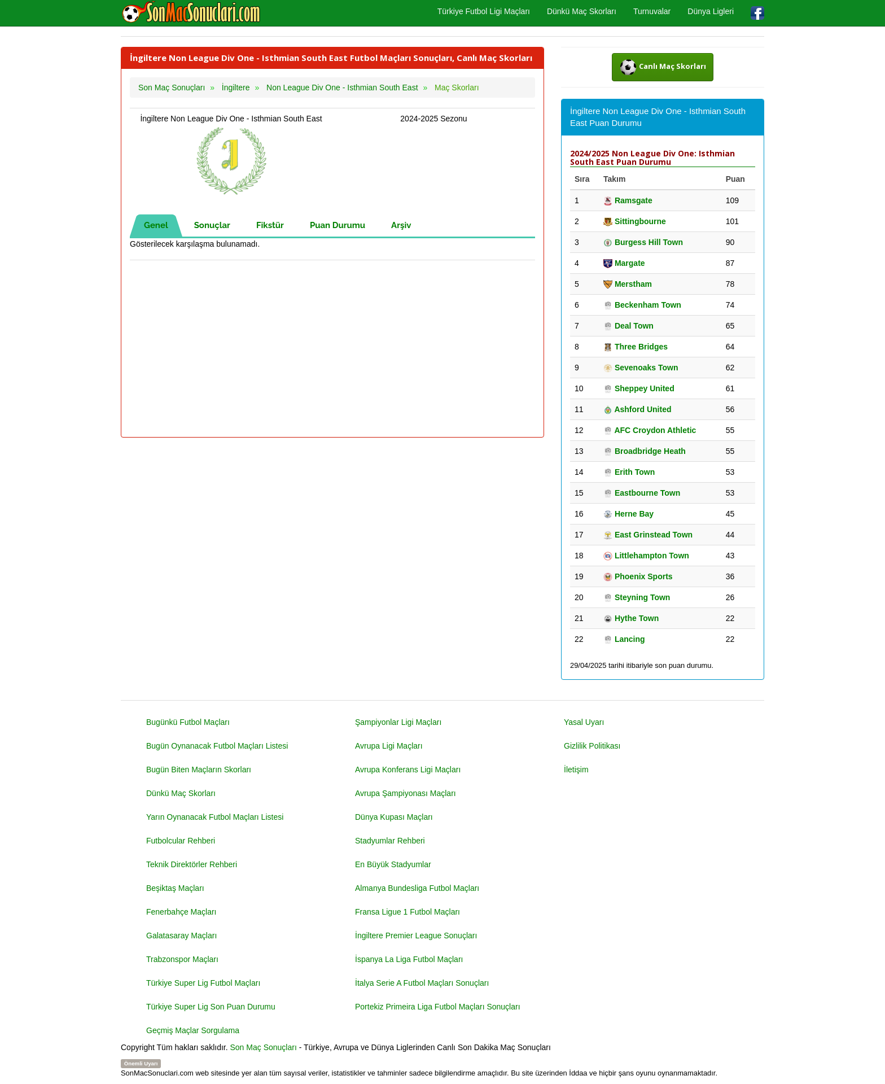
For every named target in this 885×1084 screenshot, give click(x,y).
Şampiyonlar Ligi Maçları (398, 722)
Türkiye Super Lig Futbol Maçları (203, 982)
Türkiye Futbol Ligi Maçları (483, 11)
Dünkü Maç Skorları (581, 11)
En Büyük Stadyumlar (393, 864)
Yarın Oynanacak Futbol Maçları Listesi (214, 816)
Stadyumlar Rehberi (390, 840)
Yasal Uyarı (584, 722)
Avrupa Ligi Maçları (389, 745)
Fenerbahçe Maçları (181, 911)
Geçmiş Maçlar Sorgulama (192, 1030)
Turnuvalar (652, 11)
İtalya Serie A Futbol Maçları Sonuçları (422, 982)
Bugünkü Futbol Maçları (188, 722)
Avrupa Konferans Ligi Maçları (408, 769)
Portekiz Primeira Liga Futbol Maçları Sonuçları (437, 1006)
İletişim (576, 769)
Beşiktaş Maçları (175, 888)
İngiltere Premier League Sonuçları (416, 935)
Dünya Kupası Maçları (394, 816)
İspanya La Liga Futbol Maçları (409, 959)
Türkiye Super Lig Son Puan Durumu (210, 1006)
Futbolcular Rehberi (180, 840)
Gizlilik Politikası (592, 745)
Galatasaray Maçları (181, 935)
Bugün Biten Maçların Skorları (198, 769)
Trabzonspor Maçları (182, 959)
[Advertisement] (332, 349)
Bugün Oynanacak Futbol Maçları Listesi (217, 745)
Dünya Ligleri (710, 11)
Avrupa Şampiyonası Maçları (405, 793)
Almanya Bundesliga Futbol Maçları (417, 888)
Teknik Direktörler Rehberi (191, 864)
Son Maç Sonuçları (263, 1047)
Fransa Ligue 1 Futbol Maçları (407, 911)
